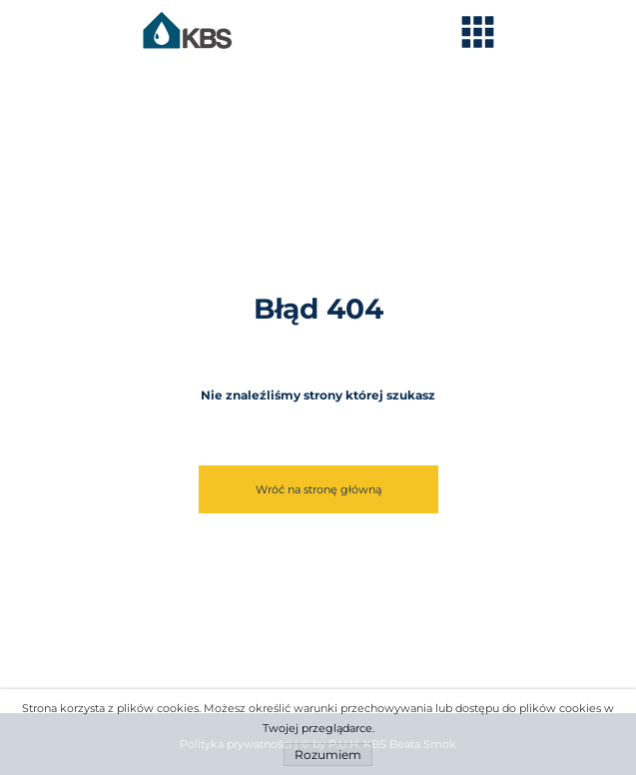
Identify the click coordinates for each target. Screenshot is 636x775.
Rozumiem (328, 754)
